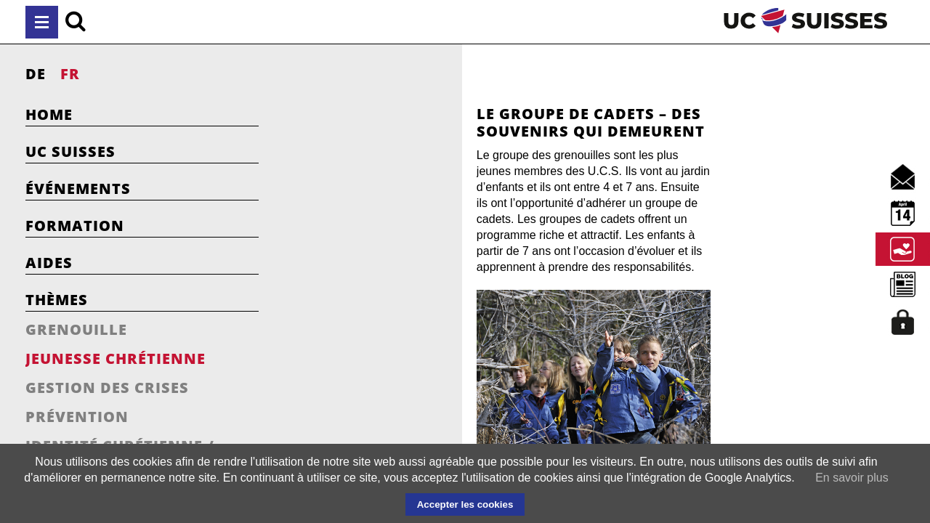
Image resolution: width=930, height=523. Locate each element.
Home (49, 114)
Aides (49, 262)
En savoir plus (852, 477)
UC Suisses (70, 151)
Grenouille (76, 329)
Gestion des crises (107, 387)
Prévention (77, 416)
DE (35, 74)
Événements (78, 188)
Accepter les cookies (465, 504)
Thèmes (56, 299)
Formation (74, 225)
